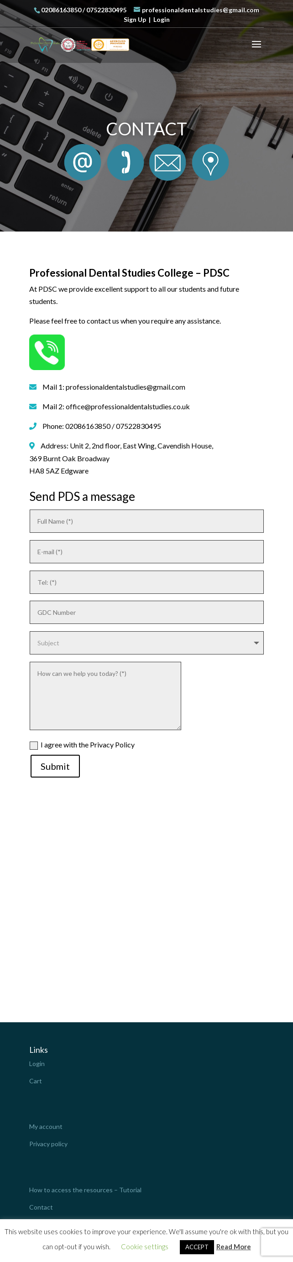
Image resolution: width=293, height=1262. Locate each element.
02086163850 (61, 10)
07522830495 (106, 10)
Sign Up (135, 19)
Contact (41, 1207)
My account (46, 1126)
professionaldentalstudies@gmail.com (125, 386)
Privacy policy (48, 1144)
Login (161, 19)
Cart (35, 1081)
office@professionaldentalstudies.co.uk (128, 406)
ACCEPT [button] (197, 1247)
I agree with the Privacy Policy (82, 745)
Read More (233, 1246)
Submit (55, 766)
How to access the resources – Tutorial (85, 1190)
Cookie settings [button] (144, 1246)
